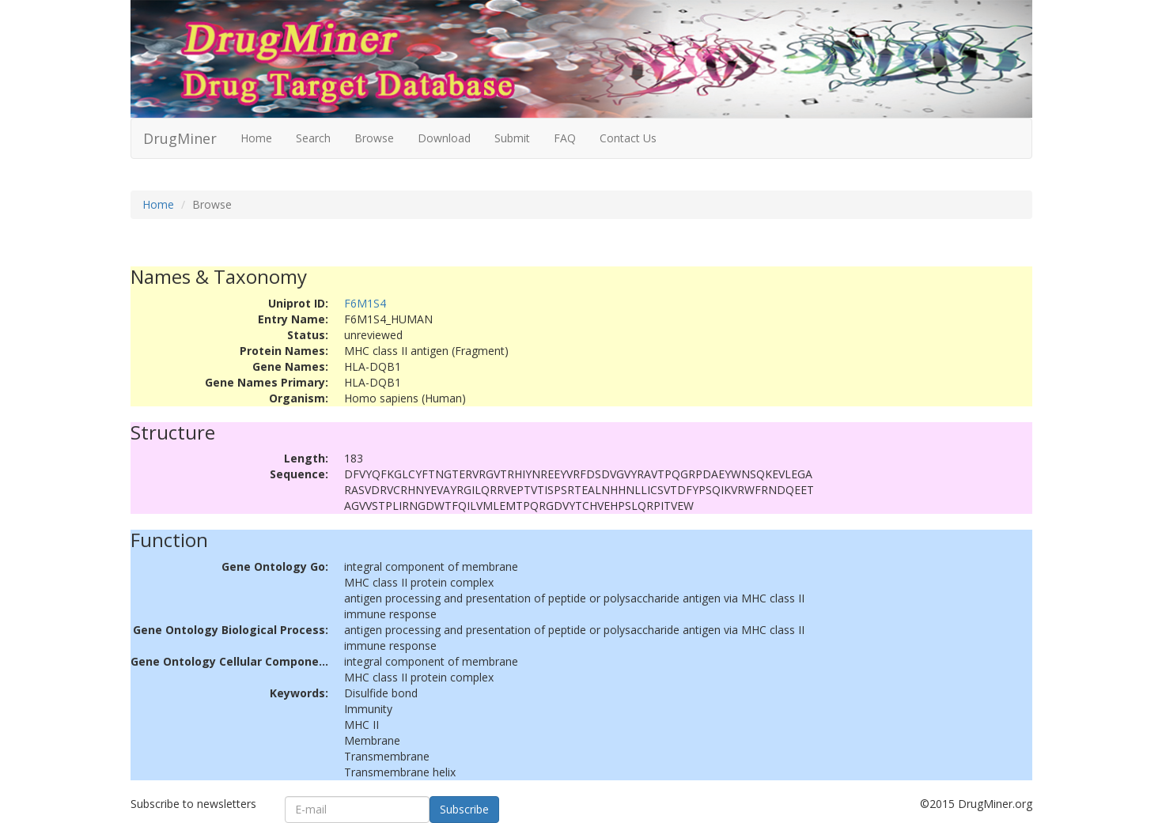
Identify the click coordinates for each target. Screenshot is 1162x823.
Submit (512, 137)
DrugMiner (180, 138)
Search (313, 137)
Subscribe (464, 809)
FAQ (565, 137)
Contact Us (628, 137)
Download (444, 137)
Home (256, 137)
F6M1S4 (365, 303)
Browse (374, 137)
